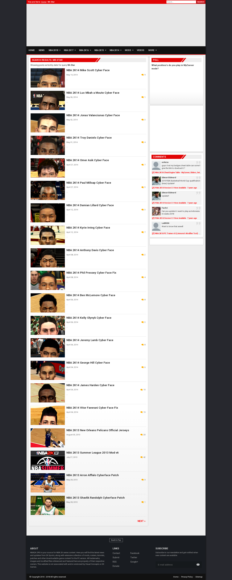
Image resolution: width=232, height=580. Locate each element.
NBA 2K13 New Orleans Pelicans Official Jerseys (97, 430)
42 (144, 457)
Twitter (133, 557)
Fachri (165, 208)
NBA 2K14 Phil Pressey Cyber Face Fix (91, 272)
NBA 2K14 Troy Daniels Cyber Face (89, 137)
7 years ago (192, 188)
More (151, 50)
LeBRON (165, 223)
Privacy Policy (187, 577)
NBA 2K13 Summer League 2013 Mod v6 (92, 452)
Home (175, 577)
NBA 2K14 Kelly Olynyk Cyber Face (88, 317)
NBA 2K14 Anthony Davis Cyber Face (90, 250)
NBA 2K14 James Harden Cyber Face (90, 385)
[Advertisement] (80, 24)
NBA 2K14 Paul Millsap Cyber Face (88, 182)
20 (144, 435)
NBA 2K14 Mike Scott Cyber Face (88, 70)
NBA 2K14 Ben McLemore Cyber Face (90, 295)
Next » (141, 521)
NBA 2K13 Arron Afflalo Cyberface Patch (92, 475)
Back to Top (116, 540)
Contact (116, 553)
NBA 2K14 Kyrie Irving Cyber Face (88, 227)
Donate (116, 566)
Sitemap (199, 577)
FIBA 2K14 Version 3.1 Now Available (170, 188)
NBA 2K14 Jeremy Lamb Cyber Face (89, 340)
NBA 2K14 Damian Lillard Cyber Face (90, 205)
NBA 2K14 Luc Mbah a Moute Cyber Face (92, 92)
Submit (116, 557)
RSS (115, 562)
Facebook (134, 553)
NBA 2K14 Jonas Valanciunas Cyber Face (93, 115)
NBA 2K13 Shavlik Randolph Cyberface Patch (95, 497)
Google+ (134, 562)
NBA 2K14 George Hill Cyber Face (88, 362)
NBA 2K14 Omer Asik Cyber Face (87, 160)
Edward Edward (169, 177)
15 (144, 389)
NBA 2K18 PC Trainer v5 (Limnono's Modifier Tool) (176, 233)
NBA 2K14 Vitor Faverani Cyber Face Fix (92, 407)
